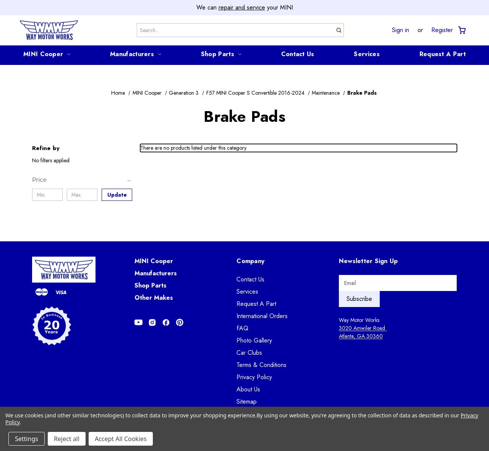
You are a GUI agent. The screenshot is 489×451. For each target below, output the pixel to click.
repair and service (242, 7)
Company (250, 261)
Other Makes (153, 297)
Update (117, 195)
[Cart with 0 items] (461, 30)
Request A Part (442, 54)
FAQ (242, 328)
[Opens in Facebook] (166, 322)
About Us (248, 389)
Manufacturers (135, 54)
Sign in (400, 30)
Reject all (66, 439)
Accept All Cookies (121, 439)
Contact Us (297, 54)
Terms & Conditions (261, 364)
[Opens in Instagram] (152, 322)
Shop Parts (221, 54)
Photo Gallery (254, 340)
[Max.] (82, 195)
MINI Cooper (46, 54)
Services (366, 54)
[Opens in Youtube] (138, 322)
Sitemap (246, 401)
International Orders (262, 316)
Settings (26, 439)
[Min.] (47, 195)
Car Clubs (249, 352)
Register (442, 30)
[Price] (82, 179)
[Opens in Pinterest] (180, 322)
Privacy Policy (254, 377)
